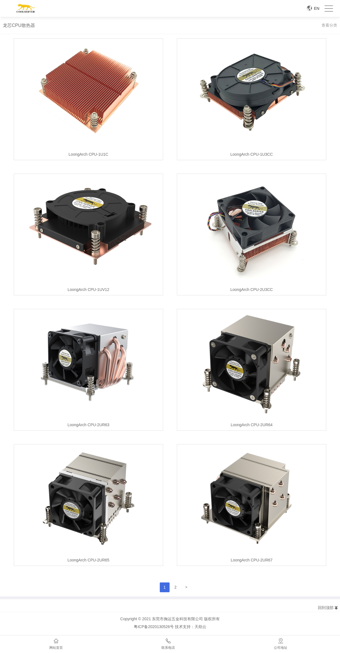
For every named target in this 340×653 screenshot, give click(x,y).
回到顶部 (326, 607)
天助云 (200, 626)
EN (316, 8)
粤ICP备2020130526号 (154, 626)
